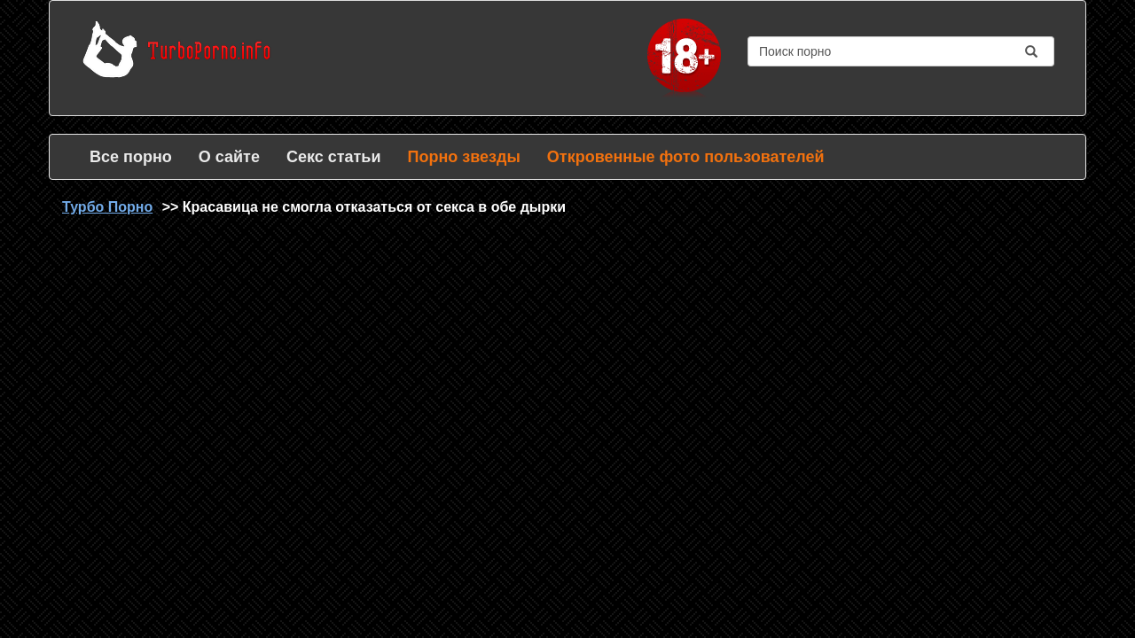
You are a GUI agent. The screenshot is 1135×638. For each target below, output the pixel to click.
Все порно (131, 157)
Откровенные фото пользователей (686, 157)
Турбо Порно (107, 206)
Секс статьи (333, 157)
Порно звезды (463, 157)
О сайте (229, 157)
